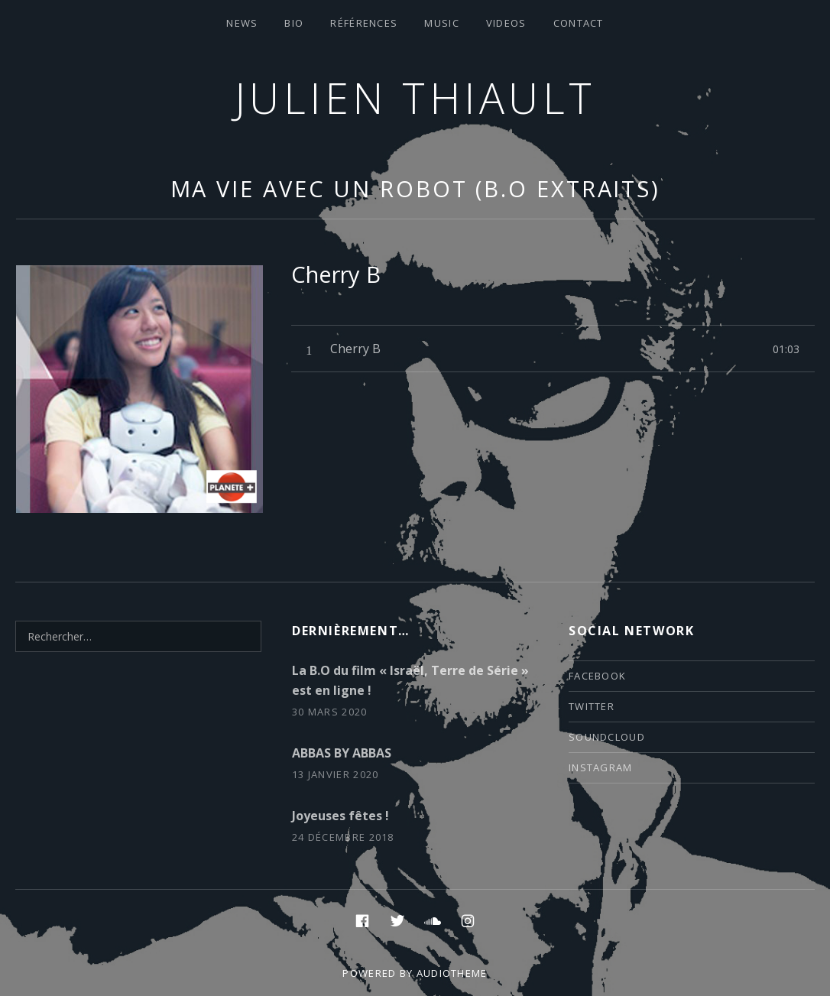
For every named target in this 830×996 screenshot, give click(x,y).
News (242, 23)
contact (578, 23)
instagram (601, 767)
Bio (293, 23)
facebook (597, 676)
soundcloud (607, 737)
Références (363, 23)
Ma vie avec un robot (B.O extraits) (415, 188)
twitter (591, 706)
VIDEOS (506, 23)
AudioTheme (452, 973)
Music (441, 23)
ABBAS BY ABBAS (341, 753)
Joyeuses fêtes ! (340, 815)
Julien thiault (415, 97)
